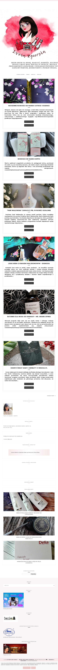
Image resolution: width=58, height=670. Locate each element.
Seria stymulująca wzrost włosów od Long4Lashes (29, 521)
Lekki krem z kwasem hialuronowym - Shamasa (29, 268)
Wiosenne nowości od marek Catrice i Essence (29, 107)
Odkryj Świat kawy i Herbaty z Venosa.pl (29, 375)
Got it (33, 667)
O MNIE (28, 74)
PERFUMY (40, 74)
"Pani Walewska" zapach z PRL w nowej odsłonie (29, 214)
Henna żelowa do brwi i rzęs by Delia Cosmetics (29, 569)
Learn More (27, 667)
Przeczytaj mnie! (29, 123)
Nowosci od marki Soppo (29, 162)
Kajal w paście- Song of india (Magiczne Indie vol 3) (29, 545)
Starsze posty (51, 403)
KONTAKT (33, 74)
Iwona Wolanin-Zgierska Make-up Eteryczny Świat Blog (25, 459)
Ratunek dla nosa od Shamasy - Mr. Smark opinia (29, 323)
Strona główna (20, 74)
